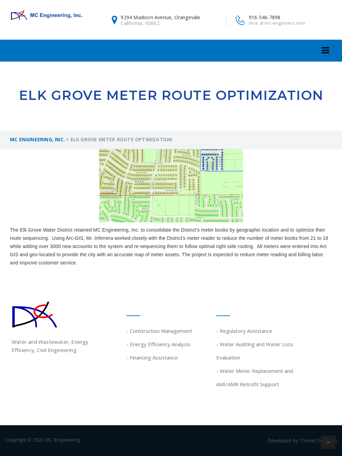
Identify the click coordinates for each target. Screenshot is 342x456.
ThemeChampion (318, 440)
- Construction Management (159, 330)
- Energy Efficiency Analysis (158, 344)
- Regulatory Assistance (244, 330)
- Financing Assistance (152, 357)
